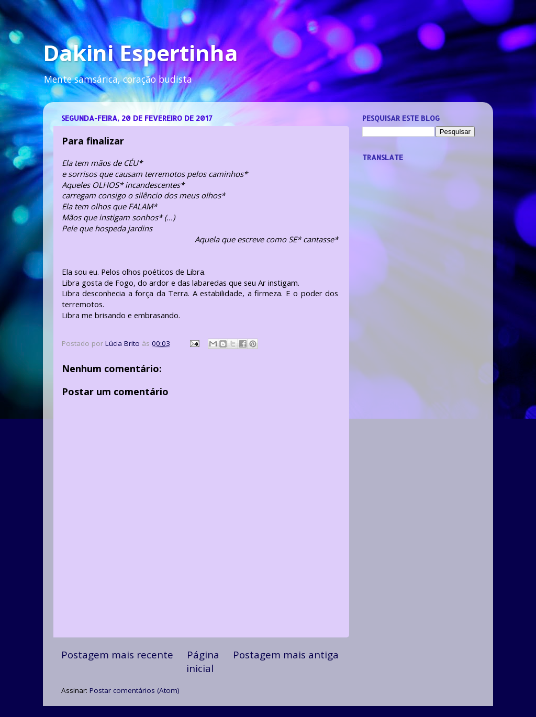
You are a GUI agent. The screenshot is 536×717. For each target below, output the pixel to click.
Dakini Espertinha (140, 53)
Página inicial (202, 661)
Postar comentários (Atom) (135, 690)
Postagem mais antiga (286, 655)
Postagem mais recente (117, 655)
